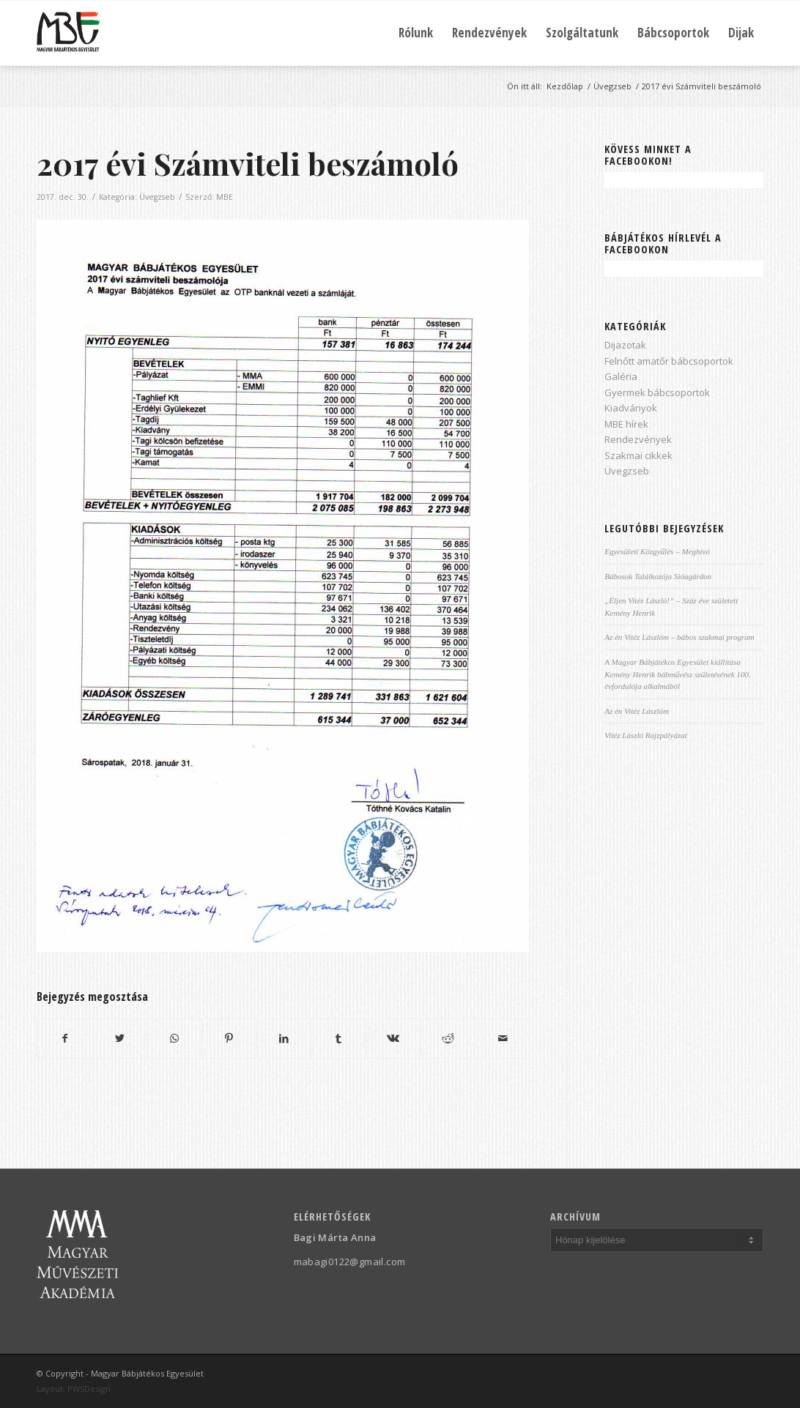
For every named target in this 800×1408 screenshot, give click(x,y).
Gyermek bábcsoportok (657, 392)
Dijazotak (625, 344)
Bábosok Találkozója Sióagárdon (657, 576)
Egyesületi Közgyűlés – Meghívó (657, 551)
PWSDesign (89, 1388)
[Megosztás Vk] (393, 1038)
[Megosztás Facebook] (64, 1038)
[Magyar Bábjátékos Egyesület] (68, 33)
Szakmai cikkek (638, 455)
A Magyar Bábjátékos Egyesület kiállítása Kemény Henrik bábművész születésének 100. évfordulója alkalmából (677, 674)
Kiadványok (630, 407)
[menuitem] (415, 33)
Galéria (620, 376)
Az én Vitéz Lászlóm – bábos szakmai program (679, 637)
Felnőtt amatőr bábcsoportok (668, 361)
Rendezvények (638, 439)
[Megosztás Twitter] (120, 1038)
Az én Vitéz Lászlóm (636, 711)
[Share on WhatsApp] (174, 1038)
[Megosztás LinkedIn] (284, 1038)
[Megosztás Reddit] (448, 1038)
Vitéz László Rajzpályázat (645, 735)
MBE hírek (626, 424)
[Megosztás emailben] (502, 1038)
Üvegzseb (157, 197)
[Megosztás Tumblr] (338, 1038)
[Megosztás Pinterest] (229, 1038)
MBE (224, 197)
